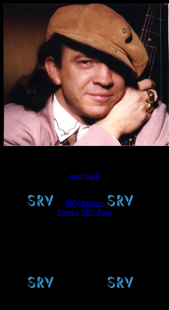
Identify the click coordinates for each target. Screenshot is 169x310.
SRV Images (84, 203)
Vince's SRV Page (84, 212)
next (76, 176)
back (92, 176)
